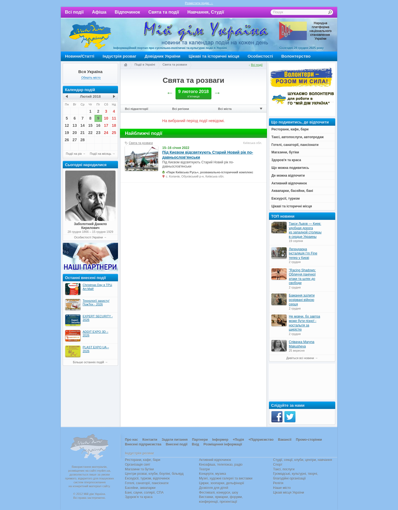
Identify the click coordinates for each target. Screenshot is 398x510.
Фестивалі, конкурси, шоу (218, 492)
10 (106, 118)
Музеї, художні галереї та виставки (225, 478)
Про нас (131, 440)
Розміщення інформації (222, 444)
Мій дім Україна (90, 35)
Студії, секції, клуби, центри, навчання (302, 460)
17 (106, 125)
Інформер (220, 440)
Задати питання (175, 440)
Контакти (149, 440)
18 (114, 125)
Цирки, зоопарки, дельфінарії (221, 483)
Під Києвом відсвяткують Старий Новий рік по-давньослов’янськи (207, 154)
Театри (204, 469)
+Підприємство (261, 440)
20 (74, 132)
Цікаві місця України (288, 492)
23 (98, 132)
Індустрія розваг (119, 56)
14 (82, 125)
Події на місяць (100, 153)
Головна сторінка (125, 65)
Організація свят (137, 465)
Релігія (278, 483)
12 (67, 125)
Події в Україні (145, 64)
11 (114, 118)
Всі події (74, 12)
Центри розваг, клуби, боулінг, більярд (154, 474)
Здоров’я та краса (139, 497)
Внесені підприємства (143, 444)
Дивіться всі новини (300, 358)
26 (67, 140)
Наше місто (282, 488)
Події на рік (74, 153)
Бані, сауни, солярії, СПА (144, 492)
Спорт (277, 465)
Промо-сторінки (309, 440)
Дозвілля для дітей (213, 488)
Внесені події (176, 444)
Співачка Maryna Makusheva (301, 344)
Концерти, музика (212, 474)
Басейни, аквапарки (140, 488)
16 (98, 125)
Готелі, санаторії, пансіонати (147, 483)
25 (114, 132)
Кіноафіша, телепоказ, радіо (221, 465)
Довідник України (162, 56)
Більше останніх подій (88, 362)
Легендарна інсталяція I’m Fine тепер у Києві (303, 253)
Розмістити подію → (199, 3)
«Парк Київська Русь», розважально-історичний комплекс (209, 172)
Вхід (195, 444)
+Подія (238, 440)
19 (67, 132)
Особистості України (88, 237)
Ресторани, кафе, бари (142, 460)
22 (90, 132)
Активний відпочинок (215, 460)
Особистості (260, 56)
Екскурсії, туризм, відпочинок (147, 478)
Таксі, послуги (283, 469)
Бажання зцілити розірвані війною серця (302, 299)
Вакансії (285, 440)
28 (82, 140)
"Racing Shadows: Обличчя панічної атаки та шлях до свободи (302, 276)
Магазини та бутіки (139, 469)
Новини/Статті (79, 56)
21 (82, 132)
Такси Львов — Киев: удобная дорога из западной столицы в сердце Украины (305, 230)
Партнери (200, 440)
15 (90, 125)
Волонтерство (296, 56)
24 (106, 132)
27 (74, 140)
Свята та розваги (175, 64)
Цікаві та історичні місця (214, 56)
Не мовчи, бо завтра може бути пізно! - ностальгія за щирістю (304, 323)
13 (74, 125)
